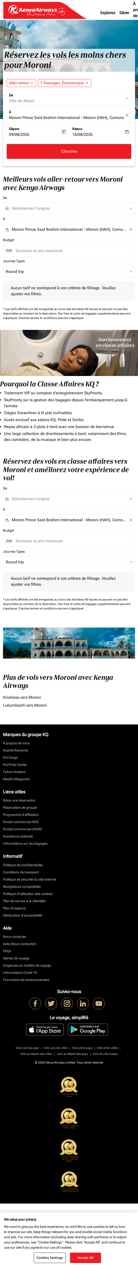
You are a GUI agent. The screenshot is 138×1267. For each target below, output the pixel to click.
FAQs (7, 951)
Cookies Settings (49, 1257)
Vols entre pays (82, 1048)
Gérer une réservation (19, 800)
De (11, 95)
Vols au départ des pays (72, 1054)
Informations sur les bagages (25, 843)
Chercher (69, 151)
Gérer (124, 12)
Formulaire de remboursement (26, 980)
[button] (64, 83)
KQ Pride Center (15, 765)
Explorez (107, 12)
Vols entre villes (107, 1048)
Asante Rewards (15, 750)
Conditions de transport (21, 872)
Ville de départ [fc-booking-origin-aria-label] (21, 100)
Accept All (86, 1257)
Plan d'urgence (14, 908)
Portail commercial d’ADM (22, 829)
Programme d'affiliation (21, 815)
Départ (14, 129)
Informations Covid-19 (20, 973)
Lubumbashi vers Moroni (25, 705)
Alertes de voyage (16, 958)
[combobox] (71, 208)
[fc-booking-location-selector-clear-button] (128, 115)
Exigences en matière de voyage (27, 965)
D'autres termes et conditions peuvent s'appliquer (51, 318)
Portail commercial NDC (21, 822)
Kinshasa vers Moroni (22, 697)
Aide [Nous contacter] (19, 944)
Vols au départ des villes (36, 1054)
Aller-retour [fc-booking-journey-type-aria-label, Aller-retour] (19, 83)
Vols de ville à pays (105, 1054)
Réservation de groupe (20, 807)
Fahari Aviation (14, 772)
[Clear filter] (130, 229)
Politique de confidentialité (22, 865)
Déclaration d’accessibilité (22, 915)
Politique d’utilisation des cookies (28, 894)
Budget (8, 240)
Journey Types (14, 261)
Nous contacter (14, 937)
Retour (77, 129)
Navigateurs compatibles (22, 887)
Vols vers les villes (56, 1048)
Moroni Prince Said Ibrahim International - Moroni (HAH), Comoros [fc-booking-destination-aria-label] (66, 117)
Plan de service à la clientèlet (24, 901)
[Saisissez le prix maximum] (73, 250)
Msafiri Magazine (16, 779)
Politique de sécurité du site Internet (29, 879)
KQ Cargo (10, 757)
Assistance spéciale (18, 836)
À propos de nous (16, 743)
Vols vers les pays (27, 1048)
